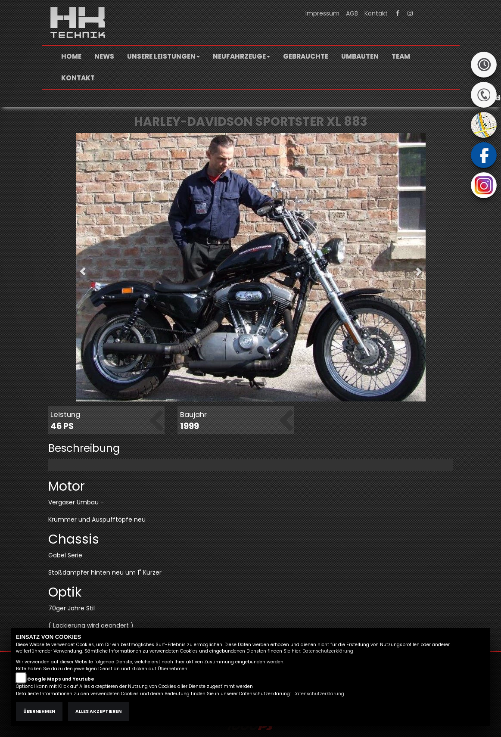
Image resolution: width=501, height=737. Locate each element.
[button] (163, 56)
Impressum (322, 13)
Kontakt (376, 13)
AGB (352, 13)
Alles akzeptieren (98, 711)
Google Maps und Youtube (60, 679)
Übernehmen (39, 711)
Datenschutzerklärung (327, 651)
